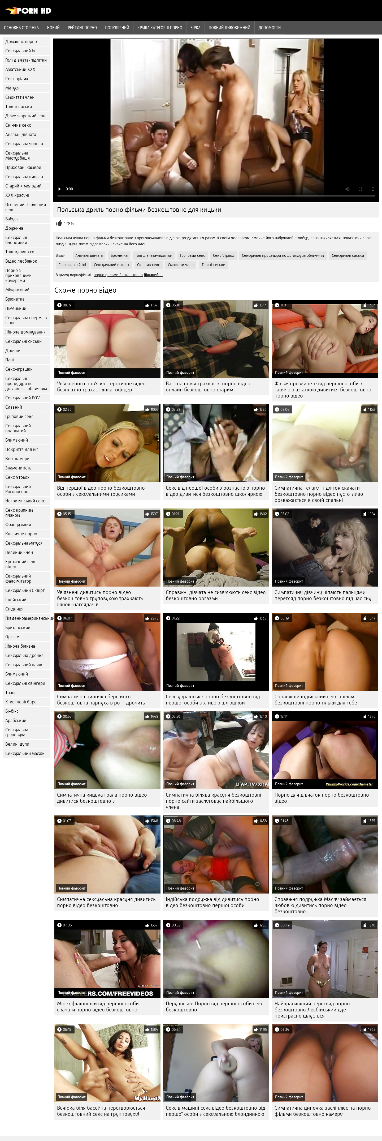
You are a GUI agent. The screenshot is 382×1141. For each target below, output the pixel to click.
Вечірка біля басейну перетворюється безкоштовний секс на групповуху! (101, 1111)
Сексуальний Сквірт (25, 590)
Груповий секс (19, 416)
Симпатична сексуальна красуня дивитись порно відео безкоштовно (106, 902)
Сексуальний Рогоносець (18, 489)
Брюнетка (14, 299)
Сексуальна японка (24, 143)
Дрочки (12, 350)
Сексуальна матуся (23, 543)
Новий (53, 28)
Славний (13, 407)
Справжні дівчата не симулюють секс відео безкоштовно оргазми (216, 595)
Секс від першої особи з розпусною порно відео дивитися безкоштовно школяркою (215, 491)
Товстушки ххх (19, 251)
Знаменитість (18, 468)
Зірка (195, 28)
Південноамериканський (27, 618)
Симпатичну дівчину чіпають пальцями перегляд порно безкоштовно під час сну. (324, 595)
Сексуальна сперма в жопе (26, 320)
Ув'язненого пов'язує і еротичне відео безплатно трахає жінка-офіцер (101, 387)
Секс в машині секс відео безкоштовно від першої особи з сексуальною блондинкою (215, 1111)
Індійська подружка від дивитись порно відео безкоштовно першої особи (212, 902)
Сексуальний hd (21, 50)
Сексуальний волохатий (18, 428)
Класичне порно (21, 533)
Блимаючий (16, 440)
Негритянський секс (25, 500)
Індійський (15, 599)
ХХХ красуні (17, 195)
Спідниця (14, 609)
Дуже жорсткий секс (25, 115)
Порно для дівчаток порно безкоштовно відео (322, 798)
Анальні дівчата (20, 134)
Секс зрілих (16, 78)
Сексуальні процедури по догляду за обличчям (26, 383)
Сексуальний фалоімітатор (18, 579)
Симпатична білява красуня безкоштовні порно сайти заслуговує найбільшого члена (213, 801)
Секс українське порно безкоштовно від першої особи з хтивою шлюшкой (213, 700)
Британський (17, 627)
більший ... (153, 274)
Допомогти (270, 28)
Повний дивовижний (229, 28)
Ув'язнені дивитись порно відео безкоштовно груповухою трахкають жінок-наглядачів (100, 598)
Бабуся (12, 218)
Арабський (15, 720)
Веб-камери (17, 458)
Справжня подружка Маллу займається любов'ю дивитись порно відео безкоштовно (320, 905)
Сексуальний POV (22, 397)
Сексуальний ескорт (111, 264)
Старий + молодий (23, 186)
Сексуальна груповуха (16, 732)
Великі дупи (17, 744)
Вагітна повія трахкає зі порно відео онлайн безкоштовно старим (208, 387)
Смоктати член (19, 97)
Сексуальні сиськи (23, 341)
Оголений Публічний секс (25, 207)
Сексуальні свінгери (25, 683)
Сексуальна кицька (24, 176)
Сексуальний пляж (23, 664)
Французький (18, 524)
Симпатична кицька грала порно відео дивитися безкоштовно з (102, 798)
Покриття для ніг (21, 449)
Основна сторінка (21, 28)
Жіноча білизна (20, 646)
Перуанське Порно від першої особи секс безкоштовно (214, 1007)
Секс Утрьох (17, 477)
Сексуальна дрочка (24, 655)
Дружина (14, 228)
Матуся (12, 88)
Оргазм (12, 636)
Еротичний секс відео (20, 564)
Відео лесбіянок (21, 261)
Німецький (15, 308)
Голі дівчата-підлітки (26, 60)
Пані (9, 359)
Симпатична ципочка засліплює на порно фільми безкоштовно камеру (323, 1111)
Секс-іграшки (19, 369)
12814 (69, 223)
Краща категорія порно (159, 28)
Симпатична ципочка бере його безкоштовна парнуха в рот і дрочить (101, 700)
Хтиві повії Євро (21, 701)
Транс (10, 692)
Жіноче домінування (25, 332)
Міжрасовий (17, 289)
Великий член (19, 552)
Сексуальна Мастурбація (17, 156)
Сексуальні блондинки (16, 240)
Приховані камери (23, 167)
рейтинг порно (82, 28)
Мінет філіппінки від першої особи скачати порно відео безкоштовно (98, 1007)
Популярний (117, 28)
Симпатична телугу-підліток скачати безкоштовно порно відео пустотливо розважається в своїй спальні (319, 494)
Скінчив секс (18, 125)
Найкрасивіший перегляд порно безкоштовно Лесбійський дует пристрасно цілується (312, 1010)
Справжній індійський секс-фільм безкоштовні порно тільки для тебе (316, 700)
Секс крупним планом (19, 513)
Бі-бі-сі (12, 711)
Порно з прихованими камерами (18, 275)
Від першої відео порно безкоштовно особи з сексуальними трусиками (101, 491)
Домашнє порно (21, 41)
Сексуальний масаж (24, 753)
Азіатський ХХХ (20, 69)
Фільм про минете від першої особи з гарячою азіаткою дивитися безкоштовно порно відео (323, 390)
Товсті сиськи (18, 106)
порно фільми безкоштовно (118, 274)
